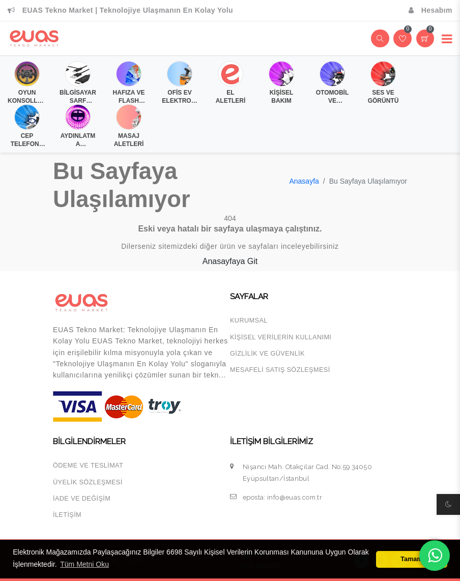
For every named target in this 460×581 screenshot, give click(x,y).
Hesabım (430, 10)
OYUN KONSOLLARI (27, 96)
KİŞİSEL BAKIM (282, 96)
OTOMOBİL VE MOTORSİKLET (332, 96)
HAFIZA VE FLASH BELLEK (129, 96)
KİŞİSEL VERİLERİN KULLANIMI (280, 337)
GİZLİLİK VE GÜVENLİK (267, 353)
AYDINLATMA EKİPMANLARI (78, 140)
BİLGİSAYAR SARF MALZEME (78, 96)
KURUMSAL (249, 320)
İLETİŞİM (67, 514)
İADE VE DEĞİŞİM (81, 498)
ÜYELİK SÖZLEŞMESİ (88, 482)
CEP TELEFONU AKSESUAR (27, 140)
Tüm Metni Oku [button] (84, 564)
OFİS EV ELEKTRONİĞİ (179, 96)
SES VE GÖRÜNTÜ (383, 96)
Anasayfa (304, 181)
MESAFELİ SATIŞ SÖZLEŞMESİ (280, 369)
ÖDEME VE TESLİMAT (88, 465)
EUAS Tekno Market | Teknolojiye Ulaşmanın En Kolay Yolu (120, 10)
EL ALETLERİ (231, 96)
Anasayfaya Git (230, 261)
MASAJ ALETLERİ (129, 140)
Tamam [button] (411, 559)
